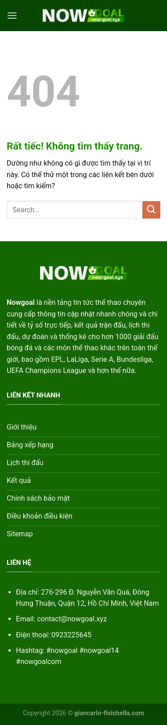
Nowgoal (21, 302)
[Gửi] (151, 210)
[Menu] (12, 15)
